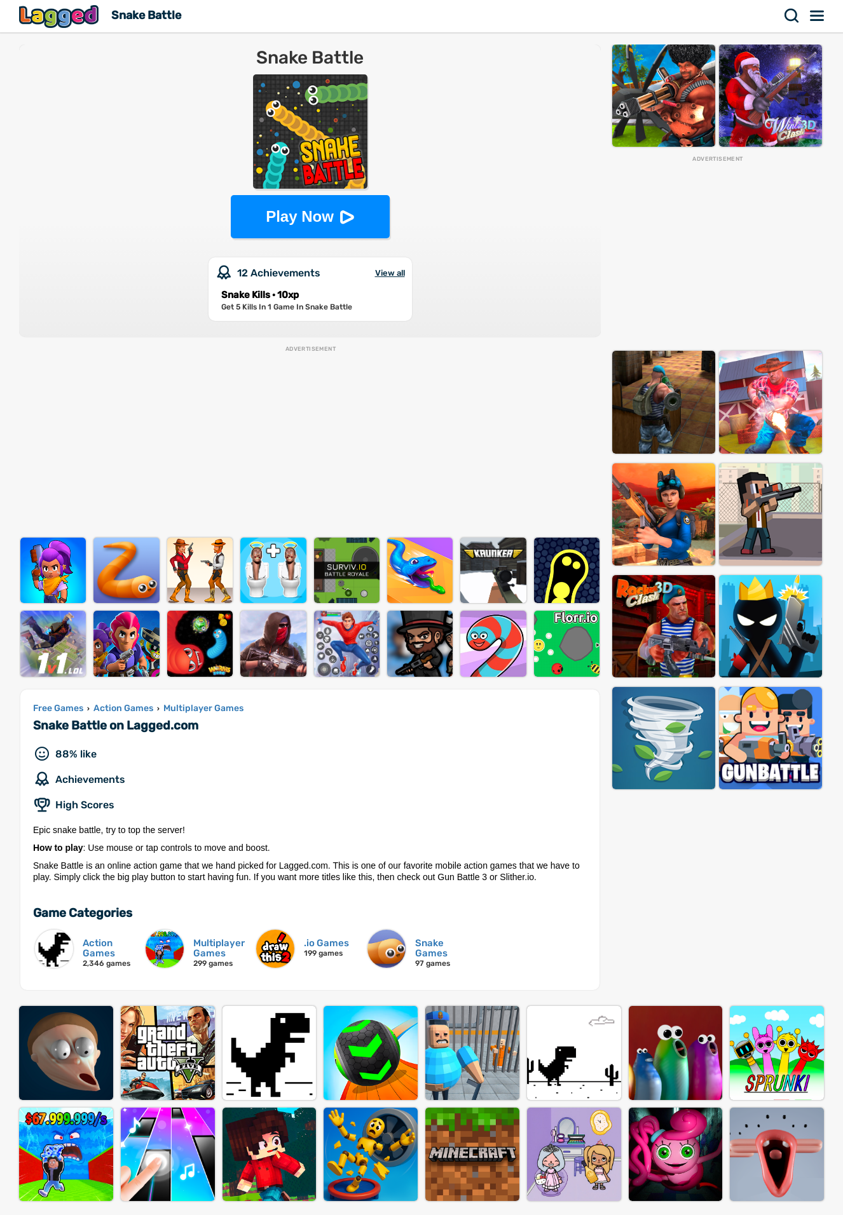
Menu (817, 16)
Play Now (300, 216)
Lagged (60, 16)
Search (792, 16)
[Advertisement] (310, 442)
